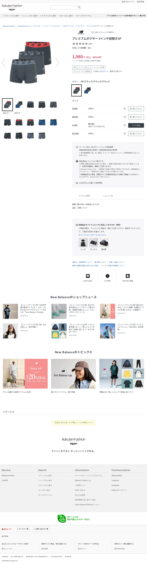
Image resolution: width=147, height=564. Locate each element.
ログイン (104, 71)
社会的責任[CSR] (56, 557)
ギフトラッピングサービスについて (92, 235)
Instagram (115, 485)
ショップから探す (45, 480)
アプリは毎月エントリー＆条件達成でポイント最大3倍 (126, 16)
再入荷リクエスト (136, 108)
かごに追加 (136, 125)
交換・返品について (116, 262)
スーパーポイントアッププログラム (88, 476)
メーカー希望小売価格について (112, 265)
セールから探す (44, 490)
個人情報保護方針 (17, 557)
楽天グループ (127, 2)
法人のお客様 (80, 495)
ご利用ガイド (80, 485)
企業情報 (5, 557)
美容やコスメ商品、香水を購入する (54, 544)
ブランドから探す (45, 476)
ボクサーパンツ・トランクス (73, 26)
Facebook (115, 480)
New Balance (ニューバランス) (29, 26)
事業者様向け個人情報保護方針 (37, 557)
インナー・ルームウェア (51, 26)
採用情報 (68, 557)
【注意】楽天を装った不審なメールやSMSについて (73, 423)
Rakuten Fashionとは (83, 480)
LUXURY (5, 480)
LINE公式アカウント (119, 490)
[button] (3, 62)
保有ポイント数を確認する (123, 544)
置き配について (100, 262)
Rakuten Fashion (24, 7)
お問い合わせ (80, 490)
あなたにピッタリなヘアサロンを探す (15, 544)
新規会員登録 (117, 476)
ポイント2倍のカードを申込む (88, 544)
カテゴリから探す (45, 485)
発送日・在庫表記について (82, 262)
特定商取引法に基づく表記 (85, 500)
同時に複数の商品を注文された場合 (85, 265)
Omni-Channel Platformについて (87, 505)
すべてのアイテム (45, 495)
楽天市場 (140, 2)
